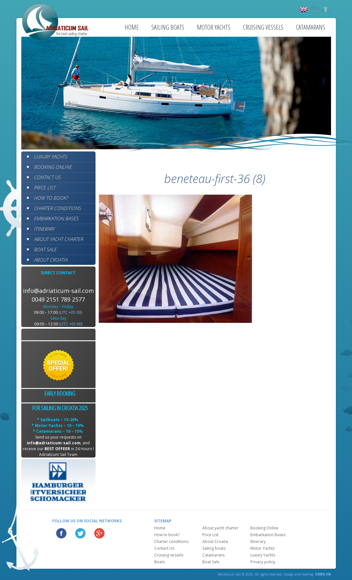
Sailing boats (167, 27)
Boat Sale (45, 249)
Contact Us (47, 177)
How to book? (51, 198)
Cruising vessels (263, 27)
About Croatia (51, 259)
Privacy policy (262, 562)
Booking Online (53, 167)
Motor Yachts (213, 27)
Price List (45, 187)
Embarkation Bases (56, 218)
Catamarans (310, 27)
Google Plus (99, 533)
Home (132, 27)
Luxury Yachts (50, 156)
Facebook (61, 533)
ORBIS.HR (323, 574)
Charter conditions (57, 208)
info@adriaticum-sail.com (58, 291)
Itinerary (44, 229)
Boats (159, 562)
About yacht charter (58, 239)
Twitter (80, 533)
